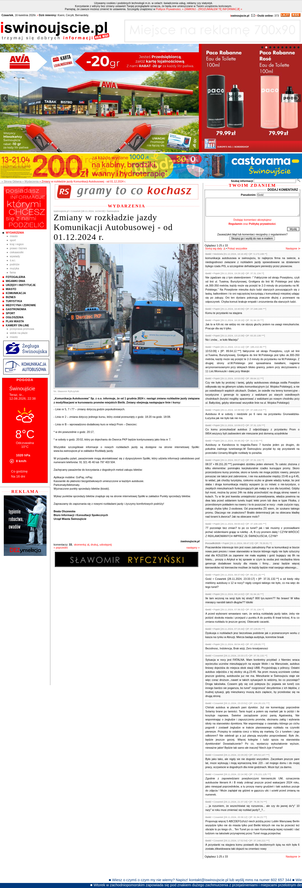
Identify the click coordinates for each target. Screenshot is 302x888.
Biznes (11, 297)
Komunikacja (16, 293)
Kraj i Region (17, 244)
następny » (193, 547)
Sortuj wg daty (213, 248)
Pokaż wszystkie (237, 248)
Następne (291, 248)
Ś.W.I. (13, 260)
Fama (13, 272)
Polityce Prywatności (168, 9)
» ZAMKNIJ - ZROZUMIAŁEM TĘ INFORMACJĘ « (212, 9)
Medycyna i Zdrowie (21, 305)
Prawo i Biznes (18, 248)
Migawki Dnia (15, 280)
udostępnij (105, 544)
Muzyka (14, 268)
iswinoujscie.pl (190, 541)
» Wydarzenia (30, 181)
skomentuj (80, 544)
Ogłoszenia (14, 317)
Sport (13, 240)
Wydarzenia (15, 232)
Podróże (15, 264)
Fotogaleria (15, 276)
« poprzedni (61, 547)
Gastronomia (16, 309)
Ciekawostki (16, 252)
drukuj (94, 544)
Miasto (14, 236)
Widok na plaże (19, 332)
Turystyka (14, 301)
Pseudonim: (248, 194)
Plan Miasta (15, 321)
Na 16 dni (18, 476)
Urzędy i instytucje (21, 285)
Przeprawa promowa (22, 328)
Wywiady (15, 256)
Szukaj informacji (242, 180)
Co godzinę (19, 471)
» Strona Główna (11, 181)
